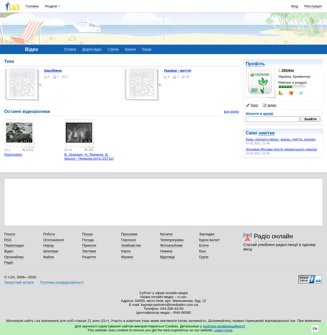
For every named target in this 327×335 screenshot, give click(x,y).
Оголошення (53, 240)
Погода (88, 240)
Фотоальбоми (171, 245)
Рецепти (89, 257)
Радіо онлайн (273, 236)
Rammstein (13, 154)
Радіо (8, 262)
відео (269, 105)
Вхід (294, 6)
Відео (8, 251)
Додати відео (92, 49)
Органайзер (13, 257)
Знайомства (131, 245)
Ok (315, 329)
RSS (8, 240)
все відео (231, 111)
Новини (166, 251)
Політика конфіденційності (61, 282)
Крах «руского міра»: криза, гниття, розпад (280, 139)
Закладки (206, 234)
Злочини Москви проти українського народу (281, 149)
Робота (49, 234)
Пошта (9, 234)
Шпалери (50, 251)
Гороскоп (128, 240)
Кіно (202, 251)
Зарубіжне (53, 70)
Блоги (204, 245)
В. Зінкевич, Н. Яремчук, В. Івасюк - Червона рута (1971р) (88, 156)
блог (252, 105)
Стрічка (113, 49)
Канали (130, 49)
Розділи (51, 6)
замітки (266, 132)
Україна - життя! (177, 70)
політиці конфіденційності (224, 326)
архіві (268, 114)
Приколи (89, 245)
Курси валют (209, 240)
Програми (129, 234)
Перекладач (14, 245)
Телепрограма (172, 240)
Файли (48, 257)
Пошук (146, 49)
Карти (125, 251)
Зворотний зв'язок (19, 282)
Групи (203, 257)
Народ (48, 245)
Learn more (223, 330)
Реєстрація (313, 6)
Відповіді (167, 257)
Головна (32, 6)
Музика (127, 257)
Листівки (89, 251)
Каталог (166, 234)
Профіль (255, 63)
